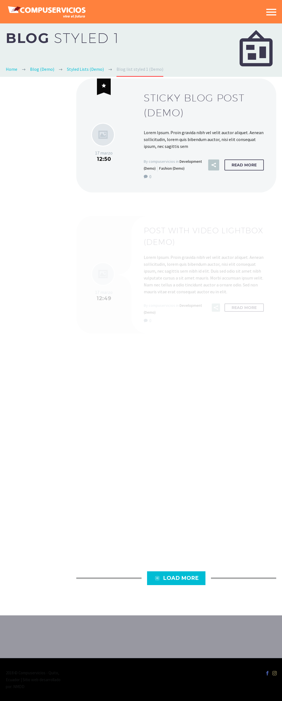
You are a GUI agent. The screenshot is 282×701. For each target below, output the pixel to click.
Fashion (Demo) (172, 169)
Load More (176, 578)
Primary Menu (271, 12)
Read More (244, 165)
